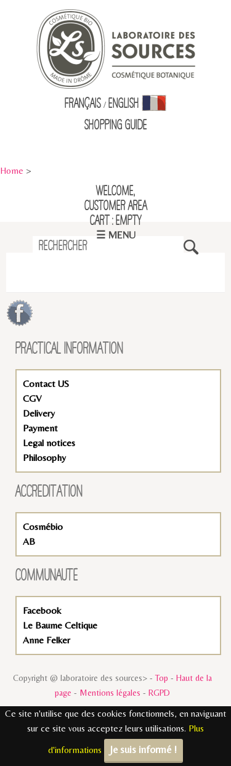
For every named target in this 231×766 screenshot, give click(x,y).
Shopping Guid (113, 125)
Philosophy (44, 457)
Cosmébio (43, 526)
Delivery (39, 413)
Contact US (46, 383)
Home (11, 170)
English (123, 104)
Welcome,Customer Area (115, 199)
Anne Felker (46, 640)
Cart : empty (116, 221)
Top (161, 678)
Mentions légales (109, 693)
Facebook (42, 610)
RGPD (159, 693)
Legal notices (49, 443)
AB (29, 541)
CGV (32, 398)
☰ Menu (116, 235)
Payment (40, 428)
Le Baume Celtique (60, 625)
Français (83, 104)
